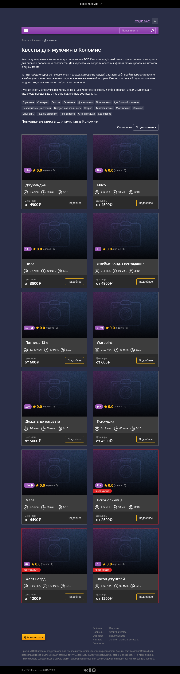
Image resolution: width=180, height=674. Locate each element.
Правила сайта (117, 636)
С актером (42, 102)
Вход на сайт (142, 21)
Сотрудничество (118, 632)
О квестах (98, 636)
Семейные (69, 102)
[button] (154, 21)
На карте (97, 639)
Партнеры (98, 632)
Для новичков (85, 102)
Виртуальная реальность (67, 108)
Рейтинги (98, 628)
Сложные (138, 108)
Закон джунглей (111, 579)
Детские (56, 102)
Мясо (101, 185)
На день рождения (47, 114)
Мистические (123, 108)
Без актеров (104, 114)
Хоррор (88, 108)
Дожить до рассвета (42, 421)
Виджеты (114, 628)
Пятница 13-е (36, 342)
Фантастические (104, 108)
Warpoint (104, 342)
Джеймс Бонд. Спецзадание (120, 263)
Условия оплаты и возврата (124, 639)
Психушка (105, 421)
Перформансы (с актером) (37, 108)
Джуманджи (35, 185)
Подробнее (74, 202)
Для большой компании (126, 102)
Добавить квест (33, 637)
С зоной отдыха (86, 114)
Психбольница (109, 500)
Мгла (29, 500)
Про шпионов (68, 114)
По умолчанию (146, 127)
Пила (29, 263)
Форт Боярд (35, 579)
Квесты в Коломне (31, 40)
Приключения (103, 102)
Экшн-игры (28, 114)
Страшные (28, 102)
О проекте (98, 643)
